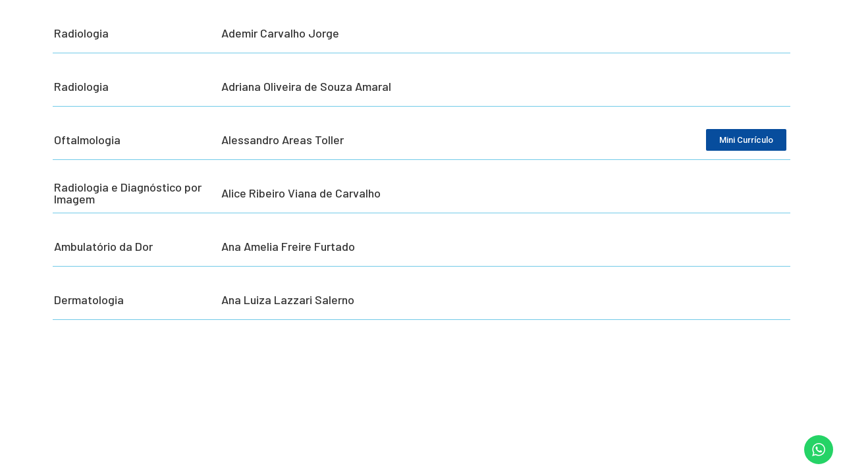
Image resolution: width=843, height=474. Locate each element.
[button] (815, 455)
